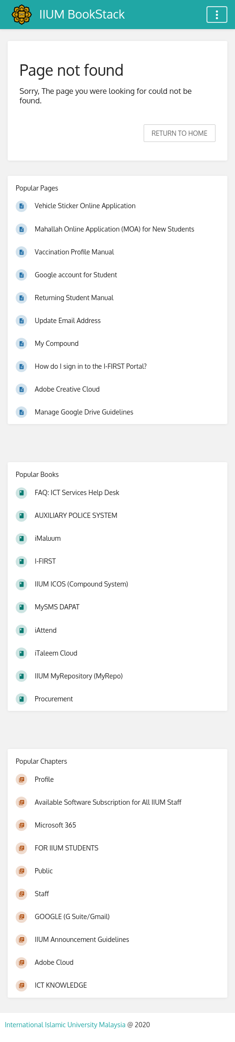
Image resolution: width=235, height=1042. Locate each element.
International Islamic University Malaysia (66, 1025)
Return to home (179, 133)
